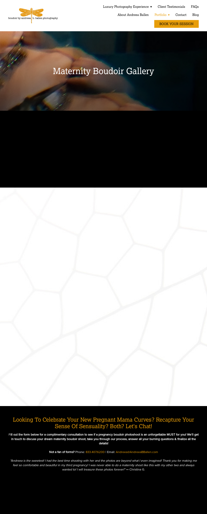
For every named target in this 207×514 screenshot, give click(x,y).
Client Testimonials (171, 7)
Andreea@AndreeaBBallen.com (137, 452)
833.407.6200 (95, 452)
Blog (195, 15)
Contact (180, 15)
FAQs (195, 7)
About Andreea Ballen (132, 15)
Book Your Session (176, 24)
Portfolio (161, 15)
